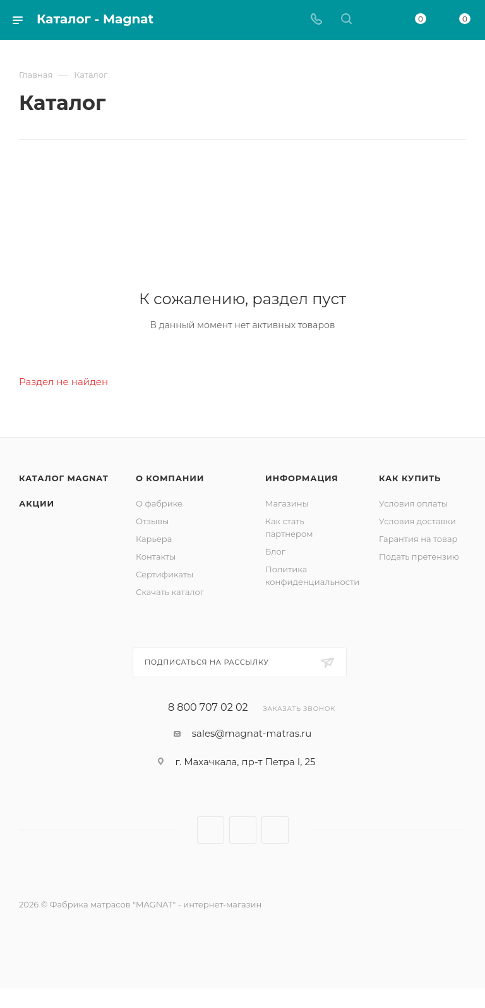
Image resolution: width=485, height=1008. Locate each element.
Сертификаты (164, 574)
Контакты (156, 556)
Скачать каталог (170, 592)
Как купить (410, 478)
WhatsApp (275, 830)
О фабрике (159, 503)
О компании (170, 478)
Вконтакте (210, 830)
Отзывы (152, 521)
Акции (36, 503)
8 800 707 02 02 (208, 708)
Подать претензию (419, 556)
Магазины (287, 503)
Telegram (242, 830)
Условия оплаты (413, 503)
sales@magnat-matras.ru (252, 733)
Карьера (154, 539)
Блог (275, 551)
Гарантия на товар (418, 539)
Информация (301, 478)
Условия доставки (417, 521)
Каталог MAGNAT (64, 478)
